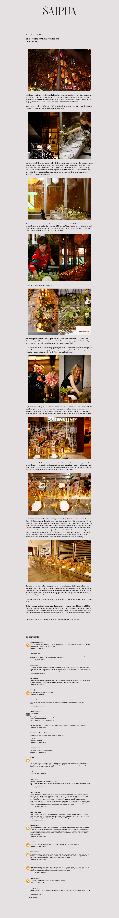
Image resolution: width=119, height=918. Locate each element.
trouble (32, 779)
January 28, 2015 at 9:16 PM (38, 859)
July (103, 36)
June (103, 38)
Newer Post (30, 901)
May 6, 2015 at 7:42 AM (36, 894)
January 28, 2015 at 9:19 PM (38, 873)
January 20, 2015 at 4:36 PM (38, 742)
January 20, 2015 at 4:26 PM (38, 727)
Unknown (33, 825)
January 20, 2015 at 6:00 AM (38, 660)
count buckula (34, 842)
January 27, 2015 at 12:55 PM (38, 846)
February (105, 47)
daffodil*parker (34, 642)
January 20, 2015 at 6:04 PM (38, 752)
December (105, 51)
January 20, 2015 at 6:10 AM (38, 673)
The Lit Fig (33, 888)
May (103, 40)
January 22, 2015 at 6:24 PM (38, 836)
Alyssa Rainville (34, 711)
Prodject (52, 228)
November (105, 53)
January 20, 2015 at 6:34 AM (38, 684)
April (104, 42)
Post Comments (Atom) (41, 904)
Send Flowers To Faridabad (58, 880)
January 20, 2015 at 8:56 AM (38, 694)
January (105, 49)
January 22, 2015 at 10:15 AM (38, 807)
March (104, 34)
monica (32, 700)
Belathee (44, 106)
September (106, 55)
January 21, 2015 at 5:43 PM (38, 787)
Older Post (89, 901)
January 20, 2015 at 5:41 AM (38, 648)
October (105, 67)
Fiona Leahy (60, 97)
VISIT (13, 33)
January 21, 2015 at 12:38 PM (38, 774)
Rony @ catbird (34, 690)
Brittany (32, 678)
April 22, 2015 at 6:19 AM (37, 882)
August (104, 71)
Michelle (32, 665)
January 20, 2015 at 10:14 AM (38, 706)
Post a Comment (32, 897)
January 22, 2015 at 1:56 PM (38, 820)
